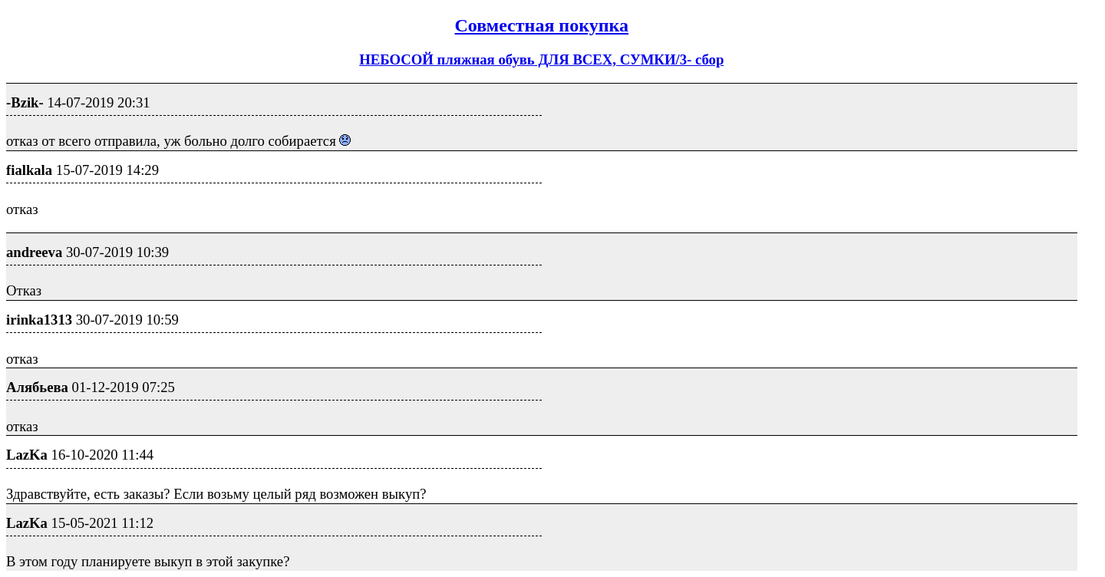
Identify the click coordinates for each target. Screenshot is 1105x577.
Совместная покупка (541, 25)
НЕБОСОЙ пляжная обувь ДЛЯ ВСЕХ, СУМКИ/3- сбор (541, 59)
